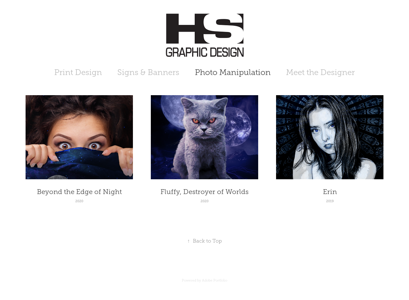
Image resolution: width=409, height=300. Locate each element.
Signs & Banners (148, 72)
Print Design (78, 72)
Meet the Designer (320, 72)
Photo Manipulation (233, 72)
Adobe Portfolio (214, 280)
